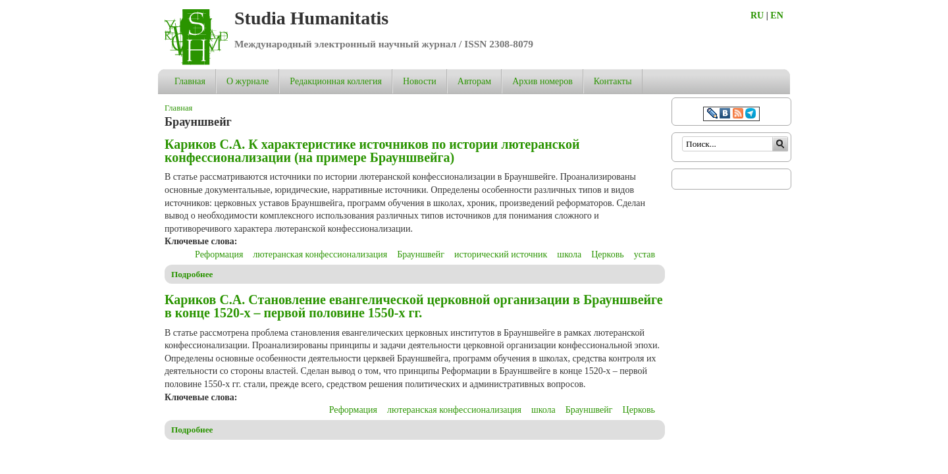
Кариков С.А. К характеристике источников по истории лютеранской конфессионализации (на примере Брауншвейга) (372, 151)
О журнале (247, 81)
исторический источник (500, 254)
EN (776, 15)
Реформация (219, 254)
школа (569, 254)
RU (757, 15)
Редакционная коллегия (336, 81)
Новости (419, 81)
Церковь (607, 254)
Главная (189, 81)
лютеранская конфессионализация (320, 254)
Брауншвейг (420, 254)
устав (644, 254)
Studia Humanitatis (311, 18)
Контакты (613, 81)
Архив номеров (542, 81)
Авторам (474, 81)
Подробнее (192, 274)
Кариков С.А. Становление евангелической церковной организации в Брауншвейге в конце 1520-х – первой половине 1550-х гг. (414, 306)
